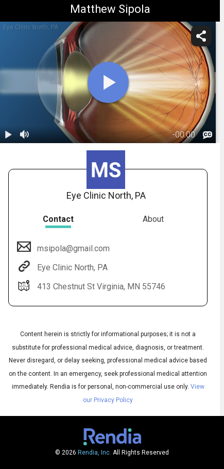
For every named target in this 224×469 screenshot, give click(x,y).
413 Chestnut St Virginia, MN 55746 (100, 286)
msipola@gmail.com (72, 248)
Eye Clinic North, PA (71, 267)
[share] (201, 36)
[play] (108, 82)
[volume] (24, 135)
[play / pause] (8, 135)
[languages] (207, 135)
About (153, 219)
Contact (58, 219)
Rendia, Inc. (94, 452)
